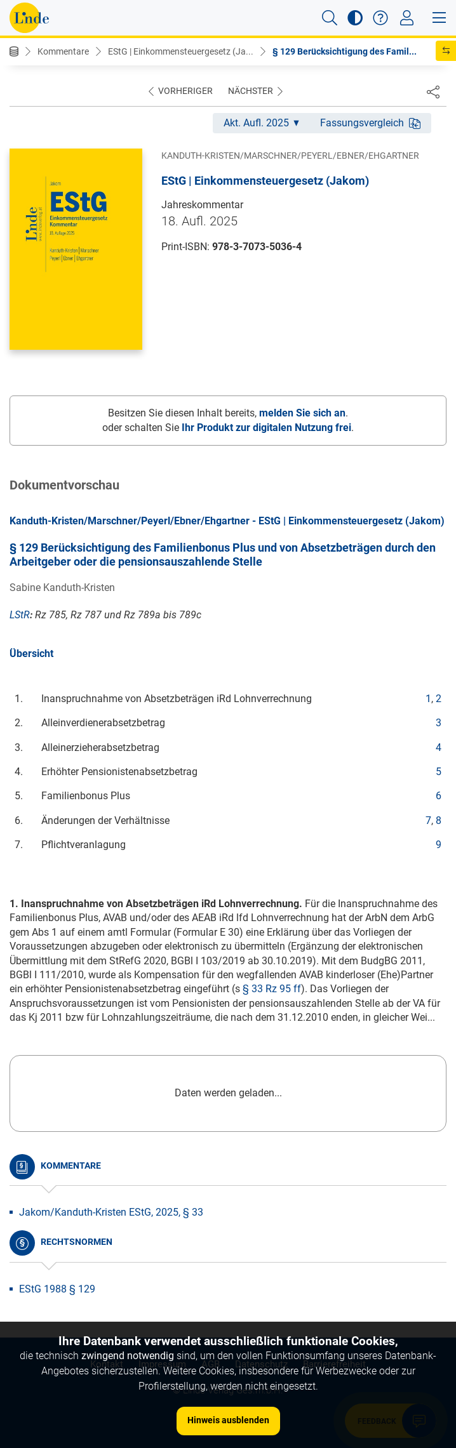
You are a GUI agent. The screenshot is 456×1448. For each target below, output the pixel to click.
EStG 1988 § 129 (57, 1289)
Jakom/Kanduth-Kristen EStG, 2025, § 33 (111, 1212)
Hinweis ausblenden (228, 1420)
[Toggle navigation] (406, 18)
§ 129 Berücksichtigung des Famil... (344, 51)
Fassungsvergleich (370, 123)
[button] (329, 17)
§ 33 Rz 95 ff (272, 989)
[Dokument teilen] (433, 91)
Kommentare (63, 51)
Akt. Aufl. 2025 (261, 123)
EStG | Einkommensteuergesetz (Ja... (180, 51)
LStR (20, 615)
